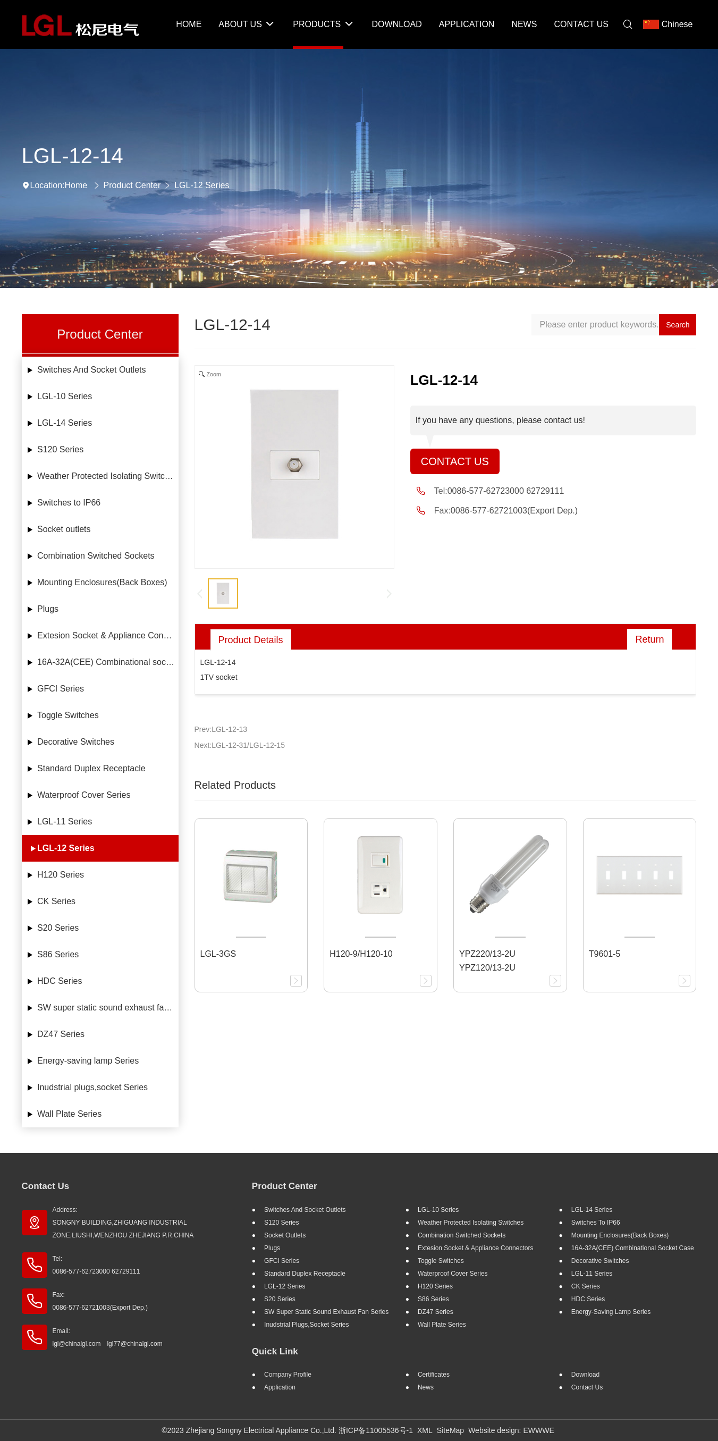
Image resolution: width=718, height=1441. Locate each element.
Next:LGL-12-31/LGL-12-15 (240, 745)
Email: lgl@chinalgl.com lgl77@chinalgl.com (108, 1337)
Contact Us (455, 461)
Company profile (287, 1374)
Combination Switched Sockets (96, 555)
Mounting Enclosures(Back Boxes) (102, 582)
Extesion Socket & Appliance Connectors (108, 635)
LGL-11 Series (64, 821)
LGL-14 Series (64, 422)
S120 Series (60, 449)
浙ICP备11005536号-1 (376, 1430)
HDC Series (59, 980)
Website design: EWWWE (511, 1430)
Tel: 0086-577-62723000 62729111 (96, 1265)
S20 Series (58, 927)
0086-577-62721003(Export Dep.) (514, 510)
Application (279, 1387)
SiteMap (450, 1430)
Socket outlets (64, 529)
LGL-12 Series (201, 185)
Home (75, 185)
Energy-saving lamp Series (88, 1060)
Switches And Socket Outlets (91, 369)
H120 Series (60, 874)
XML (425, 1430)
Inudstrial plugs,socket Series (92, 1087)
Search (677, 325)
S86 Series (58, 954)
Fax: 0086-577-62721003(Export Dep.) (100, 1301)
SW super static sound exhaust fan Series (108, 1007)
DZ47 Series (61, 1034)
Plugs (47, 608)
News (426, 1387)
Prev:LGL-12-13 (221, 729)
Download (585, 1374)
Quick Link (275, 1351)
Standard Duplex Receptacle (91, 768)
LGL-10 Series (64, 396)
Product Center (132, 185)
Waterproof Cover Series (83, 794)
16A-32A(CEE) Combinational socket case (108, 662)
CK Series (56, 901)
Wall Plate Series (69, 1113)
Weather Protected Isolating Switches (108, 476)
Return (649, 639)
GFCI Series (60, 688)
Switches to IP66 (68, 502)
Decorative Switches (75, 741)
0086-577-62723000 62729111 (505, 490)
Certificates (434, 1374)
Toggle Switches (68, 715)
